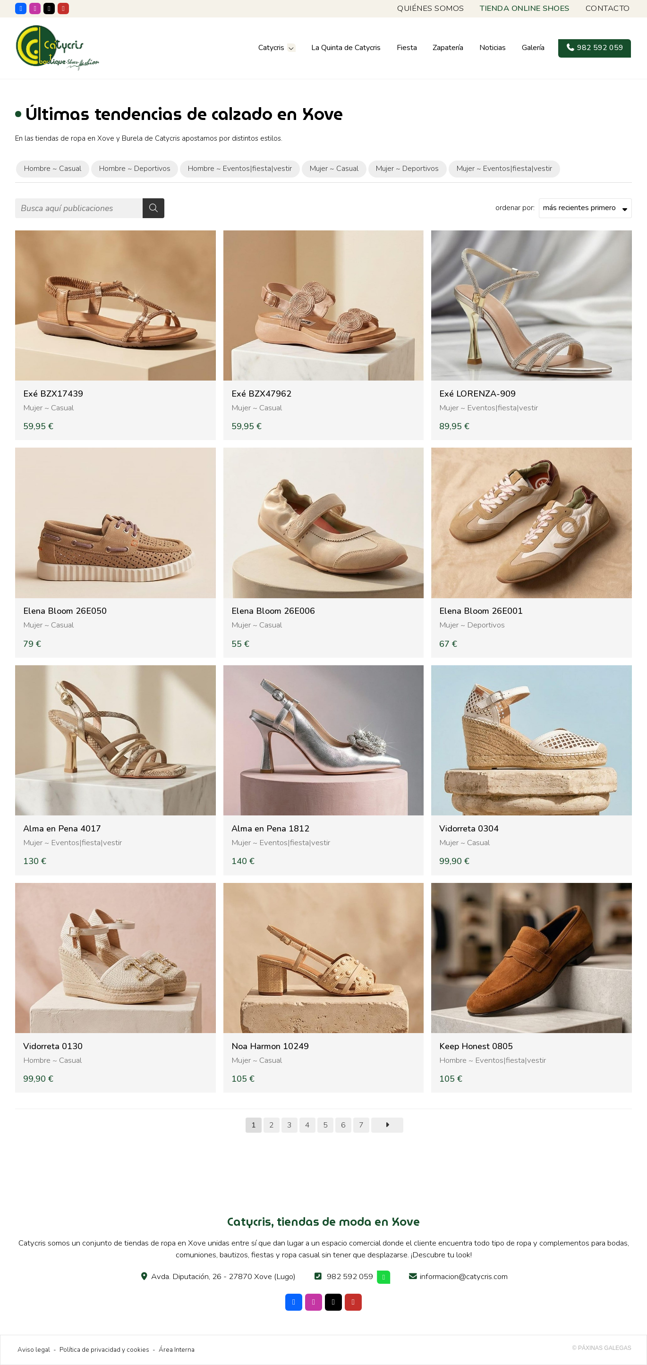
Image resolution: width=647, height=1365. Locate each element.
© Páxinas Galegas (601, 1348)
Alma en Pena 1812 (270, 828)
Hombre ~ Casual (52, 1060)
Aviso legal (33, 1349)
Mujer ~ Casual (48, 407)
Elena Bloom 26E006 (273, 611)
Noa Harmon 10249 (270, 1046)
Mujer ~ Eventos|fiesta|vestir (488, 407)
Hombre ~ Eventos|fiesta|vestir (492, 1060)
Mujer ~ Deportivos (472, 624)
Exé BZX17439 (53, 394)
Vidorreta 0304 (469, 828)
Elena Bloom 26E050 (65, 611)
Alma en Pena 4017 (62, 828)
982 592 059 (350, 1276)
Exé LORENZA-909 (477, 394)
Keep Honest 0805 (476, 1046)
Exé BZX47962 (261, 394)
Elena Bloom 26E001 (481, 611)
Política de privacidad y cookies (104, 1349)
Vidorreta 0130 (53, 1046)
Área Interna (177, 1349)
